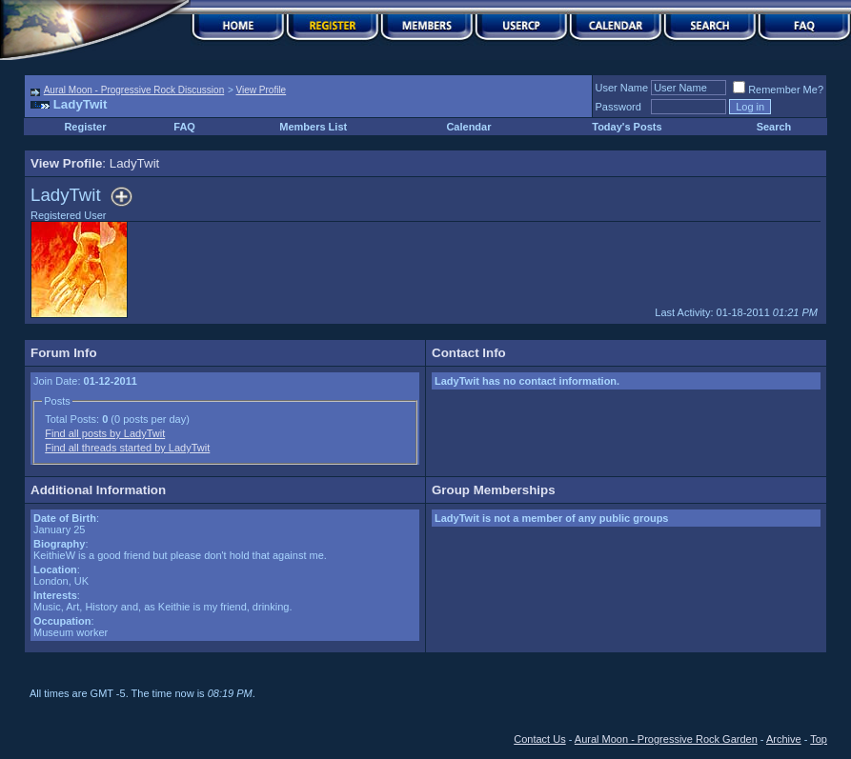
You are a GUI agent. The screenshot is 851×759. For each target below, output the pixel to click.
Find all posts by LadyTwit (105, 433)
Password (618, 106)
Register (85, 126)
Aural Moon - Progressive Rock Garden (666, 739)
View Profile (261, 90)
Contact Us (539, 739)
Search (774, 126)
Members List (313, 126)
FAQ (184, 126)
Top (818, 739)
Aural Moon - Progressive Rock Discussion (134, 90)
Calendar (468, 126)
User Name (622, 87)
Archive (783, 739)
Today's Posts (626, 126)
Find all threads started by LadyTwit (127, 447)
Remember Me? (778, 89)
